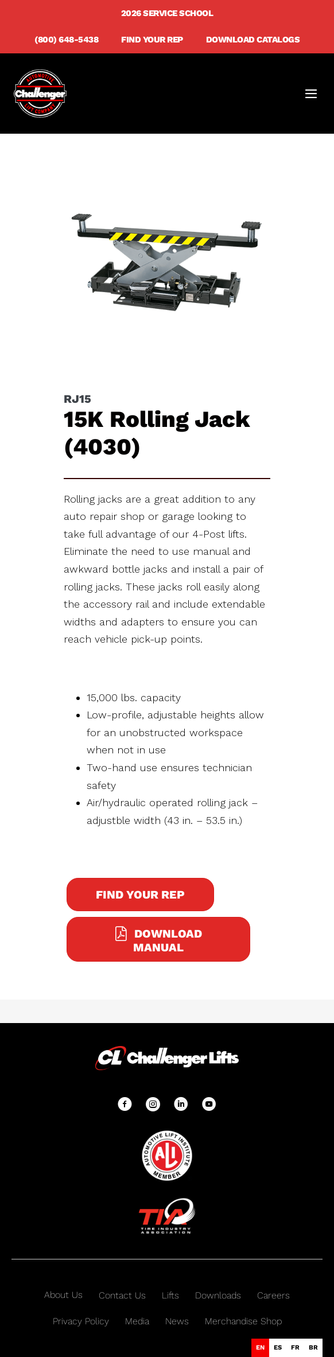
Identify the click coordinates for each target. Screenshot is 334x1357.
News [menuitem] (177, 1321)
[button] (125, 1104)
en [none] (260, 1347)
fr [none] (295, 1347)
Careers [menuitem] (273, 1295)
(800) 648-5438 (66, 39)
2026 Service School (167, 13)
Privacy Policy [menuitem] (81, 1321)
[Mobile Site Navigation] (311, 93)
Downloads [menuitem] (218, 1295)
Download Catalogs (253, 39)
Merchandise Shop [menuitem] (243, 1321)
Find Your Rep (152, 39)
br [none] (313, 1347)
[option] (277, 1348)
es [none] (278, 1347)
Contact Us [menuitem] (122, 1295)
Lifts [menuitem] (170, 1295)
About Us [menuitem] (63, 1294)
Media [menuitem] (137, 1321)
